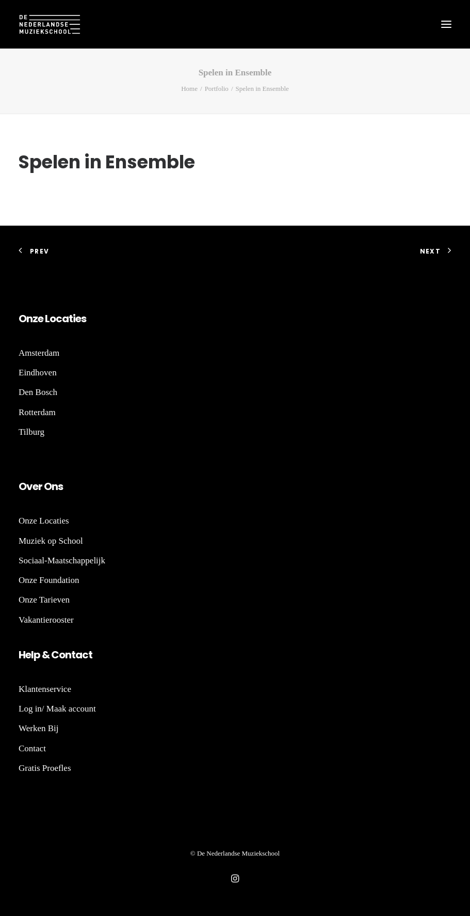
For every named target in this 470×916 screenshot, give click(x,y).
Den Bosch (38, 392)
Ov (26, 486)
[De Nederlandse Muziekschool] (49, 24)
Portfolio (217, 88)
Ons (52, 486)
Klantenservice (45, 689)
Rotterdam (37, 412)
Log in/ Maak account (57, 709)
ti (72, 318)
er (37, 486)
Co (58, 654)
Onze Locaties (44, 521)
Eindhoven (38, 372)
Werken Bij (38, 728)
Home (189, 88)
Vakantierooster (46, 620)
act (83, 654)
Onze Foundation (49, 580)
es (80, 318)
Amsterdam (39, 353)
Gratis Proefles (45, 768)
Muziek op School (51, 541)
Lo (50, 318)
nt (70, 654)
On (26, 318)
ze (38, 318)
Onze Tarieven (44, 600)
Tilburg (31, 432)
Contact (32, 748)
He (25, 654)
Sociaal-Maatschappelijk (62, 560)
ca (62, 318)
